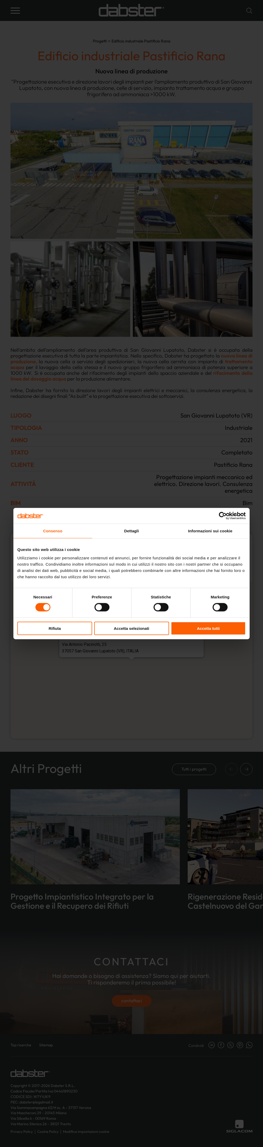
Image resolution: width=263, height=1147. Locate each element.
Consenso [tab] (52, 531)
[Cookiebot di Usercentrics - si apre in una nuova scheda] (223, 516)
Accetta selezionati (131, 628)
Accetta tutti (208, 628)
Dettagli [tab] (131, 531)
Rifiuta (55, 628)
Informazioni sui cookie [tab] (210, 531)
